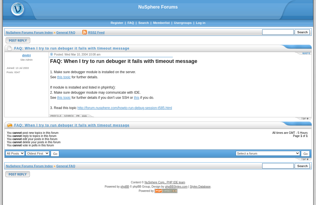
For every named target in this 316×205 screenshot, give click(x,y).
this (136, 98)
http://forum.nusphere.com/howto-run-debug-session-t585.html (124, 108)
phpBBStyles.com (176, 186)
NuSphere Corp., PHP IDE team (165, 182)
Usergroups (183, 22)
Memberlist (161, 22)
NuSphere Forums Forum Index (29, 32)
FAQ (131, 22)
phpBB (124, 186)
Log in (200, 22)
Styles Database (200, 186)
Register (117, 22)
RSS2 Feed (93, 32)
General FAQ (65, 32)
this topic (64, 77)
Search (143, 22)
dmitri (26, 55)
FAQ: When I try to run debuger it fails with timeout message (72, 125)
